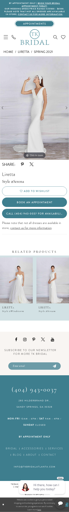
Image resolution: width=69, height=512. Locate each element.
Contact (48, 455)
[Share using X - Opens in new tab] (31, 164)
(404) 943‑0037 (34, 390)
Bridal (11, 448)
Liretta (23, 52)
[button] (6, 37)
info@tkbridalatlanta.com (34, 466)
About (31, 455)
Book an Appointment (35, 202)
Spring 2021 (43, 52)
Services (55, 448)
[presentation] (16, 280)
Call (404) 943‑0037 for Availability (35, 213)
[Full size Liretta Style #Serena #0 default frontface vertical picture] (34, 108)
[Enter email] (34, 366)
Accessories (33, 448)
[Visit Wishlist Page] (63, 37)
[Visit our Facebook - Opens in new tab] (16, 339)
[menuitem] (6, 37)
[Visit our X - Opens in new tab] (43, 339)
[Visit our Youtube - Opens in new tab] (52, 339)
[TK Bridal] (34, 37)
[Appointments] (34, 23)
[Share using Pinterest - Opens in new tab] (22, 164)
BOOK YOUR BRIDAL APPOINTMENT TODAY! (41, 4)
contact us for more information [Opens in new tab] (40, 14)
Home (8, 52)
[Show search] (55, 37)
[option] (34, 108)
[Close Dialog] (3, 504)
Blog (17, 455)
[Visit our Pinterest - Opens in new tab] (33, 339)
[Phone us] (14, 37)
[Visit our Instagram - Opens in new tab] (25, 339)
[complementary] (42, 491)
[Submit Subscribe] (54, 366)
